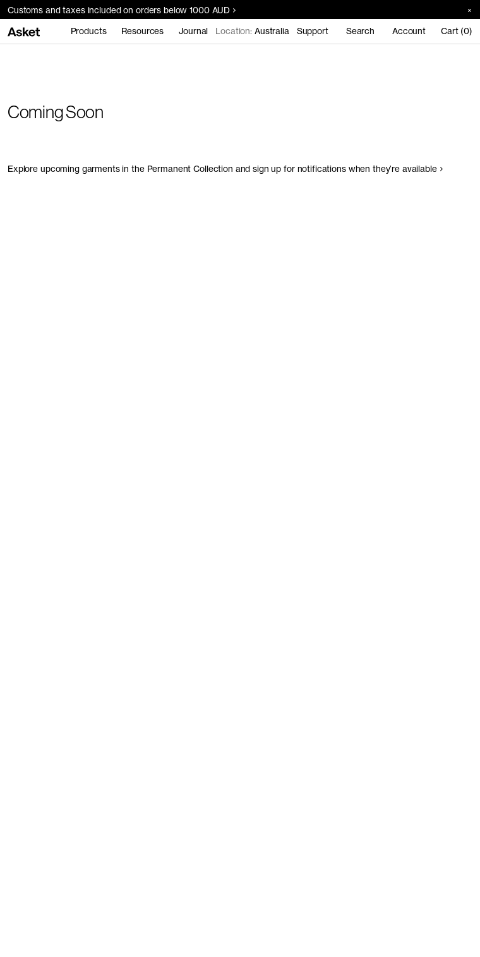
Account (409, 31)
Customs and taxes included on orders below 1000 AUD (122, 10)
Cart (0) (456, 31)
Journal (193, 31)
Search (360, 31)
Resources (142, 31)
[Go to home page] (24, 30)
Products (89, 31)
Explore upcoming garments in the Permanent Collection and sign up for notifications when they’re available (225, 169)
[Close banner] (465, 10)
